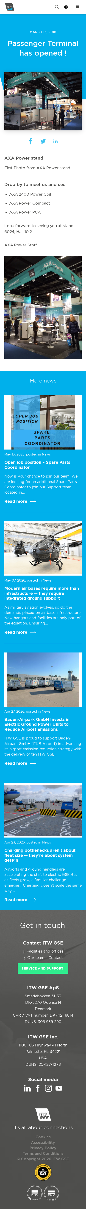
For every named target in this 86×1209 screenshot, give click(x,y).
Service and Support (43, 968)
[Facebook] (37, 1090)
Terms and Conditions (43, 1154)
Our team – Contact (45, 958)
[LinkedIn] (27, 1090)
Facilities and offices (45, 951)
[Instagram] (48, 1090)
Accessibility (43, 1142)
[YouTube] (58, 1090)
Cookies (43, 1137)
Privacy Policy (43, 1148)
